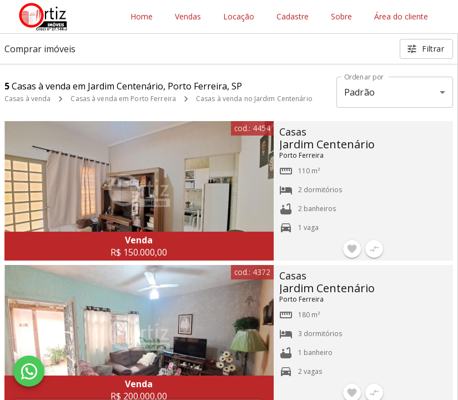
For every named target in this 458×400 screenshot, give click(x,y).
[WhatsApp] (28, 371)
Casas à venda (27, 98)
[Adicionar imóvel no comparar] (374, 249)
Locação (238, 17)
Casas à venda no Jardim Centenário (254, 98)
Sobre (341, 17)
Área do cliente (401, 17)
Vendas (188, 17)
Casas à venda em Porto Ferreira (123, 98)
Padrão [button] (359, 92)
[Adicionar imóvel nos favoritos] (352, 249)
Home (141, 17)
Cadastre (292, 17)
